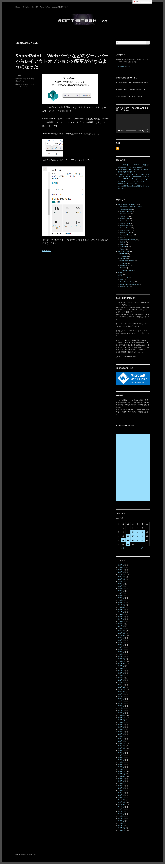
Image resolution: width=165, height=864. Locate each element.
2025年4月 (121, 593)
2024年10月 (122, 607)
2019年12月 (122, 743)
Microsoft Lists (124, 216)
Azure (120, 272)
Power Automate (125, 265)
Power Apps (123, 263)
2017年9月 (121, 807)
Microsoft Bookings (126, 209)
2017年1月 (121, 825)
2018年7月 (121, 783)
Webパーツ (28, 84)
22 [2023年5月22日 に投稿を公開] (123, 540)
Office (122, 237)
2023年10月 (122, 635)
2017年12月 (122, 800)
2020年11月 (122, 717)
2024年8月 (121, 612)
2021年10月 (122, 692)
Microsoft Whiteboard (126, 235)
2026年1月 (121, 572)
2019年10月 (122, 748)
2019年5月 (121, 760)
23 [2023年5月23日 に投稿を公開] (128, 540)
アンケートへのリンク (123, 66)
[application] (133, 123)
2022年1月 (121, 685)
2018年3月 (121, 793)
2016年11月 (122, 830)
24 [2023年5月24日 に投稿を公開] (133, 540)
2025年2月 (121, 598)
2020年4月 (121, 734)
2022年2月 (121, 682)
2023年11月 (122, 633)
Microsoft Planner (125, 223)
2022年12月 (122, 659)
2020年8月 (121, 724)
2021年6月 (121, 701)
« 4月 (122, 548)
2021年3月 (121, 708)
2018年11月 (122, 774)
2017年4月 (121, 818)
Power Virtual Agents (126, 270)
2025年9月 (121, 581)
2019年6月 (121, 757)
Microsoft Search (125, 225)
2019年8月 (121, 753)
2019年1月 (121, 769)
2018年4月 (121, 790)
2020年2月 (121, 739)
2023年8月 (121, 640)
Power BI (123, 268)
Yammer (122, 249)
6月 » (143, 548)
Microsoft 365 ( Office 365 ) (24, 78)
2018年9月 (121, 778)
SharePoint (19, 81)
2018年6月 (121, 786)
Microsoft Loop (124, 218)
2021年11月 (122, 689)
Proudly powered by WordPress (25, 854)
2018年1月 (121, 797)
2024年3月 (121, 624)
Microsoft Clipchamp (126, 211)
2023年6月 (121, 645)
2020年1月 (121, 741)
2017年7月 (121, 811)
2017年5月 (121, 816)
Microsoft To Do (125, 232)
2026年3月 (121, 567)
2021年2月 (121, 710)
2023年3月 (121, 652)
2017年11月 (122, 802)
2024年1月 (121, 628)
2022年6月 (121, 673)
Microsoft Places (125, 221)
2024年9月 (121, 609)
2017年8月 (121, 809)
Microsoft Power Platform (126, 261)
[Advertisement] (133, 467)
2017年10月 (122, 804)
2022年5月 (121, 675)
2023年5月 (121, 647)
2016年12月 (122, 828)
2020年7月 (121, 727)
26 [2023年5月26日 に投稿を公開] (142, 540)
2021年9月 (121, 694)
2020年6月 (121, 729)
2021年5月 (121, 703)
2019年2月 (121, 767)
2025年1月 (121, 600)
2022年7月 (121, 670)
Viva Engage (124, 258)
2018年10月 (122, 776)
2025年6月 (121, 588)
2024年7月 (121, 614)
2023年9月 (121, 638)
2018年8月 (121, 781)
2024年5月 (121, 619)
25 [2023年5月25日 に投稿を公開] (137, 540)
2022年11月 (122, 661)
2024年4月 (121, 621)
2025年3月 (121, 595)
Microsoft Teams (125, 230)
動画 (121, 279)
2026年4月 (121, 565)
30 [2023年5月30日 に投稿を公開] (128, 544)
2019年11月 (122, 746)
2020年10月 (122, 720)
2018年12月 (122, 771)
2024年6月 (121, 616)
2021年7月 (121, 699)
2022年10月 (122, 663)
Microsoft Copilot (123, 251)
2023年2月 (121, 654)
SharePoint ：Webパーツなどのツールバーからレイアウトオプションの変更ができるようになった (61, 61)
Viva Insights (124, 256)
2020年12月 (122, 715)
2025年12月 (122, 574)
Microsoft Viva (122, 254)
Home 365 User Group (127, 282)
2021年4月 (121, 706)
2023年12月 (122, 631)
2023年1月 (121, 656)
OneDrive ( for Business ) (128, 239)
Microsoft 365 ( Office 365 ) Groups (131, 207)
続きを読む (46, 250)
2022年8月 (121, 668)
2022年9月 (121, 666)
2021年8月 (121, 696)
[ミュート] (143, 130)
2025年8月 (121, 584)
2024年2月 (121, 626)
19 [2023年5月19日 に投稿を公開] (142, 536)
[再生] (119, 130)
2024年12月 (122, 602)
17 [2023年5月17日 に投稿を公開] (133, 536)
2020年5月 (121, 732)
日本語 (137, 1)
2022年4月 (121, 678)
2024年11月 (122, 605)
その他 (120, 275)
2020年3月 (121, 736)
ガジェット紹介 (125, 277)
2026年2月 (121, 570)
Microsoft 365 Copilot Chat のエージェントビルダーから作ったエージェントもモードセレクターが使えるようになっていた (133, 181)
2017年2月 (121, 823)
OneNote (123, 242)
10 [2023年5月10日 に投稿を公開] (133, 532)
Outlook (122, 244)
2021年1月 (121, 713)
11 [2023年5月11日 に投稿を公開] (137, 532)
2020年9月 (121, 722)
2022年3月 (121, 680)
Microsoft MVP (124, 286)
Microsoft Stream (125, 228)
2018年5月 (121, 788)
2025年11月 (122, 577)
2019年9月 (121, 750)
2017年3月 (121, 821)
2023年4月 (121, 649)
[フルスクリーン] (147, 130)
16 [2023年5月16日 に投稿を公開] (128, 536)
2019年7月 (121, 755)
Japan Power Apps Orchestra (129, 284)
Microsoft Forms (125, 214)
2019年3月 (121, 764)
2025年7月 (121, 586)
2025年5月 (121, 591)
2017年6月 (121, 814)
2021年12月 (122, 687)
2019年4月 (121, 762)
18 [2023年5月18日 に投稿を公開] (137, 536)
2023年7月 (121, 642)
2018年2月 (121, 795)
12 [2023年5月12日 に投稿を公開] (142, 532)
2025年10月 (122, 579)
